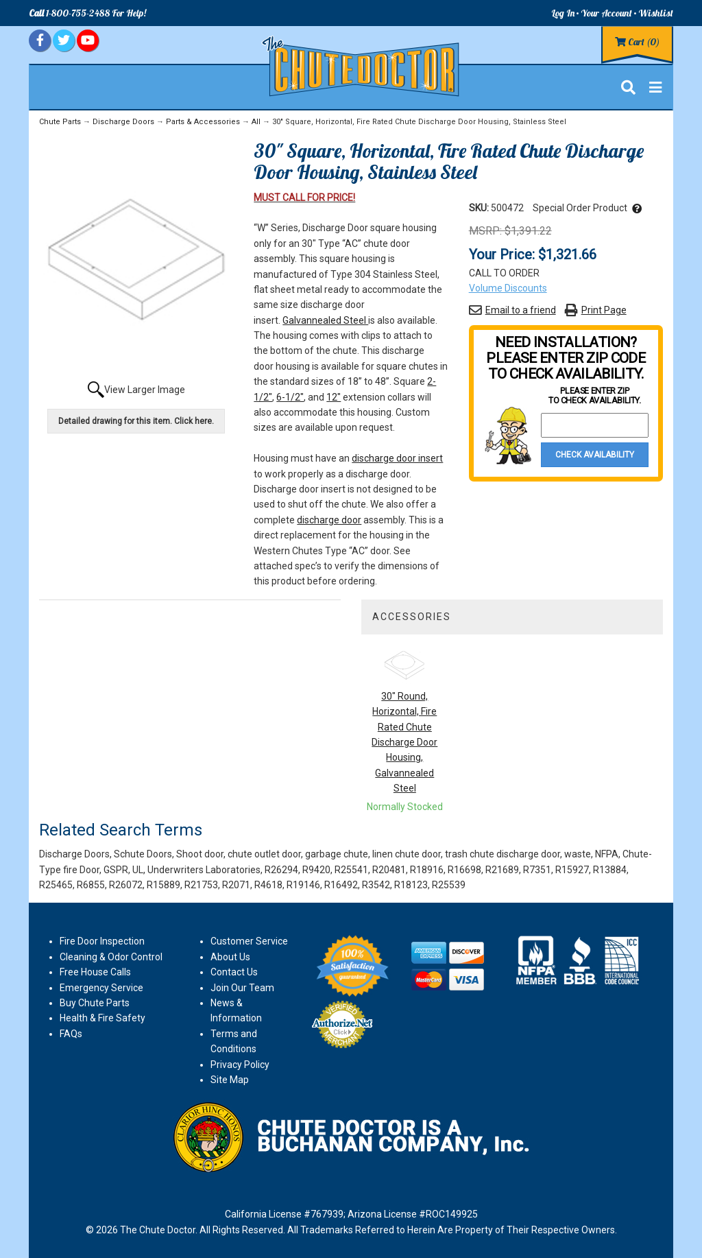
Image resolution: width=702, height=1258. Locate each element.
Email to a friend (520, 310)
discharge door (329, 519)
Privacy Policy (239, 1064)
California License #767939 (284, 1214)
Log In (562, 13)
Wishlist (655, 13)
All (256, 121)
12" (333, 397)
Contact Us (234, 971)
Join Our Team (242, 987)
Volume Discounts (508, 288)
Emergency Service (101, 987)
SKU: (480, 207)
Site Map (229, 1079)
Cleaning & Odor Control (111, 956)
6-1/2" (290, 397)
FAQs (71, 1033)
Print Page (604, 310)
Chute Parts (60, 121)
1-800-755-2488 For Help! (87, 13)
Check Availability (594, 455)
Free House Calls (95, 971)
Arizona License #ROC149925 (413, 1214)
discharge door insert (397, 458)
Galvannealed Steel (325, 320)
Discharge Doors (123, 121)
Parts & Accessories (203, 121)
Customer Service (249, 941)
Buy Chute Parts (95, 1002)
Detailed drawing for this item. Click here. (136, 421)
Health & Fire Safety (102, 1017)
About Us (230, 956)
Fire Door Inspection (102, 941)
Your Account (606, 13)
